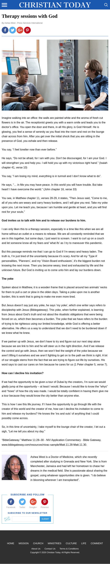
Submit (45, 519)
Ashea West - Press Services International (24, 23)
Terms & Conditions (69, 548)
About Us (35, 548)
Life (83, 543)
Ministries (54, 543)
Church (38, 543)
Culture (71, 543)
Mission (24, 543)
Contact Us (50, 548)
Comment (97, 543)
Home (10, 543)
